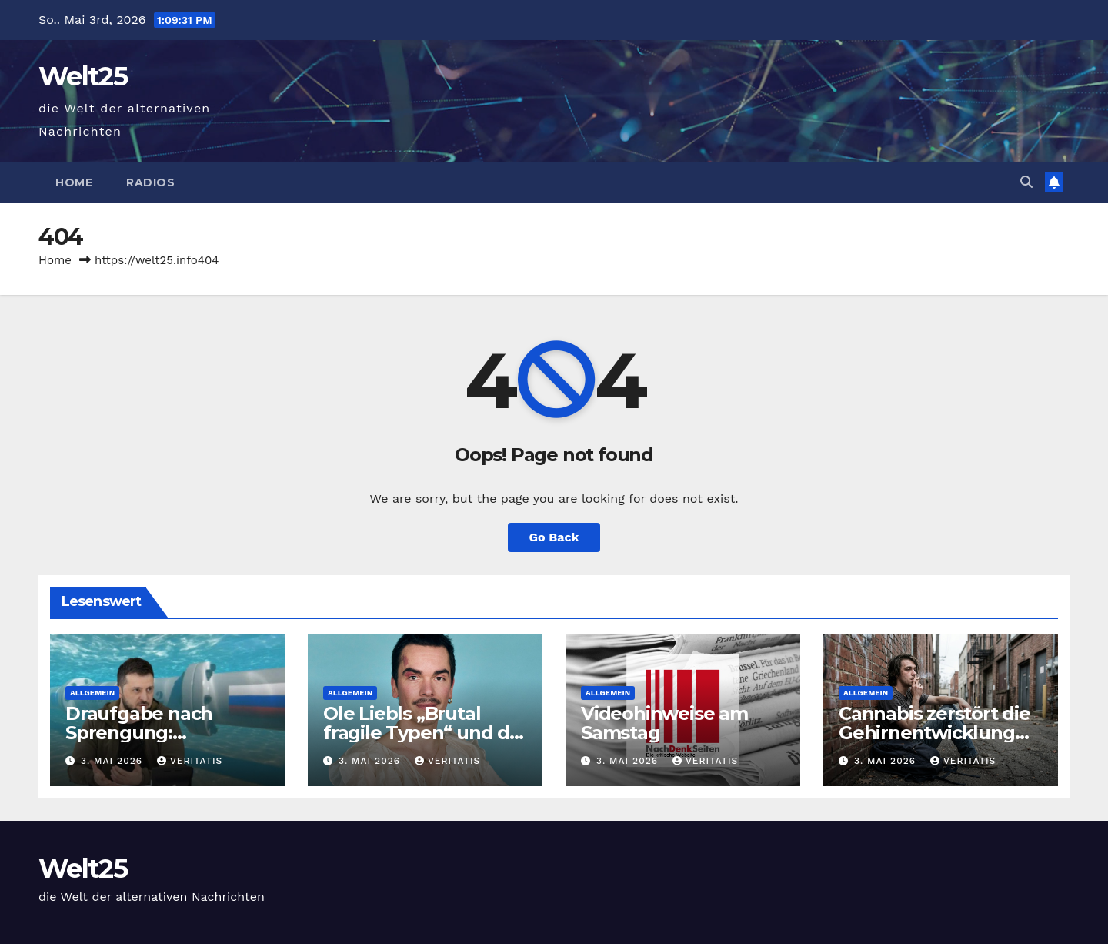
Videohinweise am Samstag (664, 723)
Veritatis (189, 760)
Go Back (554, 537)
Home (73, 182)
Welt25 (82, 76)
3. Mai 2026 (113, 760)
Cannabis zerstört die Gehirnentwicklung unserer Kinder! (934, 732)
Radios (150, 182)
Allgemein (92, 692)
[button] (1026, 182)
